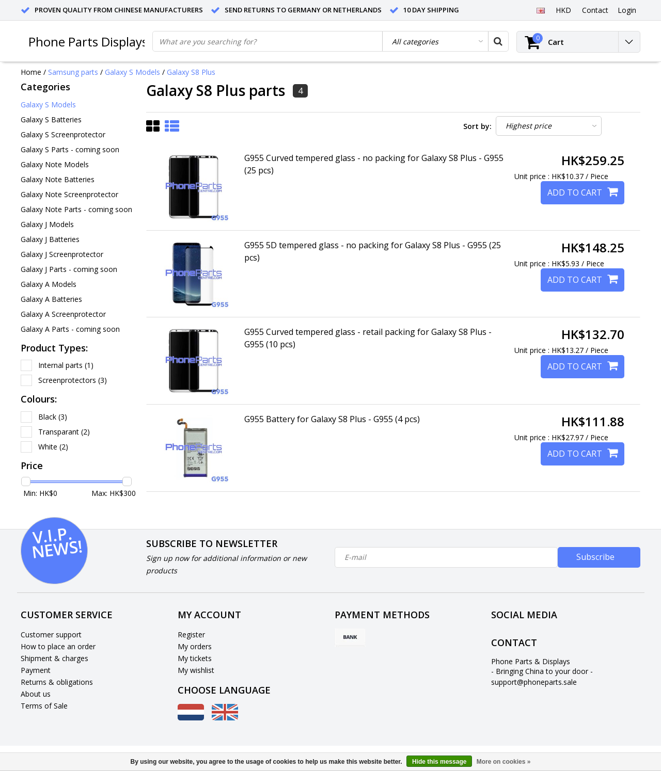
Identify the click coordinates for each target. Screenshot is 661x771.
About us (36, 694)
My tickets (195, 658)
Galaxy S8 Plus (191, 72)
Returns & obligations (57, 682)
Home (31, 72)
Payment (36, 670)
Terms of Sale (44, 706)
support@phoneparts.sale (534, 682)
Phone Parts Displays (88, 41)
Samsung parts (73, 72)
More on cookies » (504, 761)
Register (191, 634)
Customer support (51, 634)
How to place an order (58, 646)
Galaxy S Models (132, 72)
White (53, 447)
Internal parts (65, 365)
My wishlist (196, 670)
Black (52, 417)
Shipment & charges (54, 658)
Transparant (64, 432)
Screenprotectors (72, 380)
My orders (195, 646)
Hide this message (439, 761)
